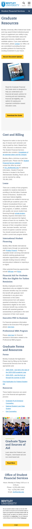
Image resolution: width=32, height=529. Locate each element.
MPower (11, 271)
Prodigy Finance (11, 250)
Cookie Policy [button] (15, 516)
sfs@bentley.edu (18, 492)
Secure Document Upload (12, 57)
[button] (24, 3)
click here (11, 327)
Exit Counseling (11, 411)
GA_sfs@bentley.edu (11, 168)
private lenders (20, 213)
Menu (29, 5)
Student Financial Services (13, 11)
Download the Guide (14, 115)
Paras (19, 271)
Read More (11, 463)
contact (17, 44)
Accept (16, 525)
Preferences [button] (23, 518)
